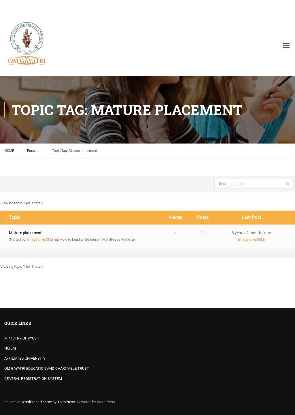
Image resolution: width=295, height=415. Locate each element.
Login (286, 7)
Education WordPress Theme (28, 402)
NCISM (10, 348)
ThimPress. (66, 402)
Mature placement (25, 233)
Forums (33, 151)
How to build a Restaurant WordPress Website (97, 239)
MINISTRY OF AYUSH (21, 338)
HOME (9, 151)
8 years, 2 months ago (251, 233)
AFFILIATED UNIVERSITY (25, 358)
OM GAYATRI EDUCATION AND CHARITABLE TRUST (46, 368)
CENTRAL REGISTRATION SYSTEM (33, 378)
